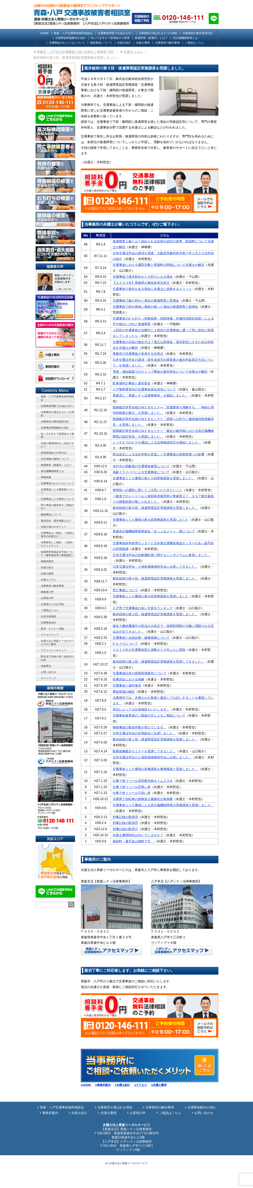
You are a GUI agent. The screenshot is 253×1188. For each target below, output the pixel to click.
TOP (75, 51)
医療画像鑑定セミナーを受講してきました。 (144, 751)
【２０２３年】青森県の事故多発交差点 (141, 282)
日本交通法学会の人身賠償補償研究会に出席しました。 (152, 757)
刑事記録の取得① (125, 829)
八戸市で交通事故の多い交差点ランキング (143, 608)
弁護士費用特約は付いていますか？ (138, 835)
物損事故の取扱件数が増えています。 (139, 727)
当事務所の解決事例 (159, 1107)
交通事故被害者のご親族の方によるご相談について (149, 715)
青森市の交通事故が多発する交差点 (138, 353)
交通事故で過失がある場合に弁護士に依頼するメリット (152, 289)
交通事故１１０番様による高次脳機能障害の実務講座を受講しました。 (163, 805)
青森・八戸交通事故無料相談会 (62, 1107)
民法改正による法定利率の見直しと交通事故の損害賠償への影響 (158, 454)
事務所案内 (50, 1113)
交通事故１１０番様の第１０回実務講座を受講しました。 (154, 478)
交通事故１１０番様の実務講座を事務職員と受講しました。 (155, 769)
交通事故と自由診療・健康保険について (141, 637)
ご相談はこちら (170, 1113)
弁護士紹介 (79, 1113)
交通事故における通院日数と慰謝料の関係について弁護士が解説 (158, 265)
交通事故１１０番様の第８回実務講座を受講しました (151, 596)
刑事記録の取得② (125, 823)
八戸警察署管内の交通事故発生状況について (144, 389)
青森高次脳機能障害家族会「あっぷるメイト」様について (154, 531)
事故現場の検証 (124, 691)
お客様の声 (137, 1113)
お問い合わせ (203, 1113)
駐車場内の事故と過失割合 (132, 383)
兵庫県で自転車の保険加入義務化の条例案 (143, 799)
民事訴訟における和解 (128, 679)
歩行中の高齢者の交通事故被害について (141, 466)
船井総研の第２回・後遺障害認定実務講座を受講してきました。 (158, 661)
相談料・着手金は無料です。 (133, 841)
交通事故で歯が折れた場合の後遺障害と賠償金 (146, 300)
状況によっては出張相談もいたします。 (141, 709)
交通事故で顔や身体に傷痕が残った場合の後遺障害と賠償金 (155, 306)
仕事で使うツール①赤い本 (132, 793)
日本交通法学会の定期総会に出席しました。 (144, 733)
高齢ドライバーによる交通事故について (141, 472)
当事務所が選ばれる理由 (114, 1107)
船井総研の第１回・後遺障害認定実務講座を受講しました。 (155, 739)
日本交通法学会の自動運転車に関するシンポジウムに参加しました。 (162, 555)
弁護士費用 (108, 1113)
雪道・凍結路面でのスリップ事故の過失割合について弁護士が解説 (160, 371)
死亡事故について (125, 590)
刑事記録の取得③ (125, 817)
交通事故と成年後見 (127, 685)
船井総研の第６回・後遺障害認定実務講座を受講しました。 (155, 508)
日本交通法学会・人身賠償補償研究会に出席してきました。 (155, 566)
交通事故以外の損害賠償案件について (139, 673)
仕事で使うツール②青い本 (132, 787)
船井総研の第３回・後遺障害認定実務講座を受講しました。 (155, 614)
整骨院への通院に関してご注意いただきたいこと (147, 490)
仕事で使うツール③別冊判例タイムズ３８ (143, 781)
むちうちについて (125, 643)
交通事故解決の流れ (201, 1107)
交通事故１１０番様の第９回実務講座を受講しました (151, 519)
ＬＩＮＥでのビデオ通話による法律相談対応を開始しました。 (157, 442)
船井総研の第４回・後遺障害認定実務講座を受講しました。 (155, 578)
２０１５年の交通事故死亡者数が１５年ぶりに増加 (149, 649)
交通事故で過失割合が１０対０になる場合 (143, 276)
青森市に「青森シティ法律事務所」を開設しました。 (151, 395)
